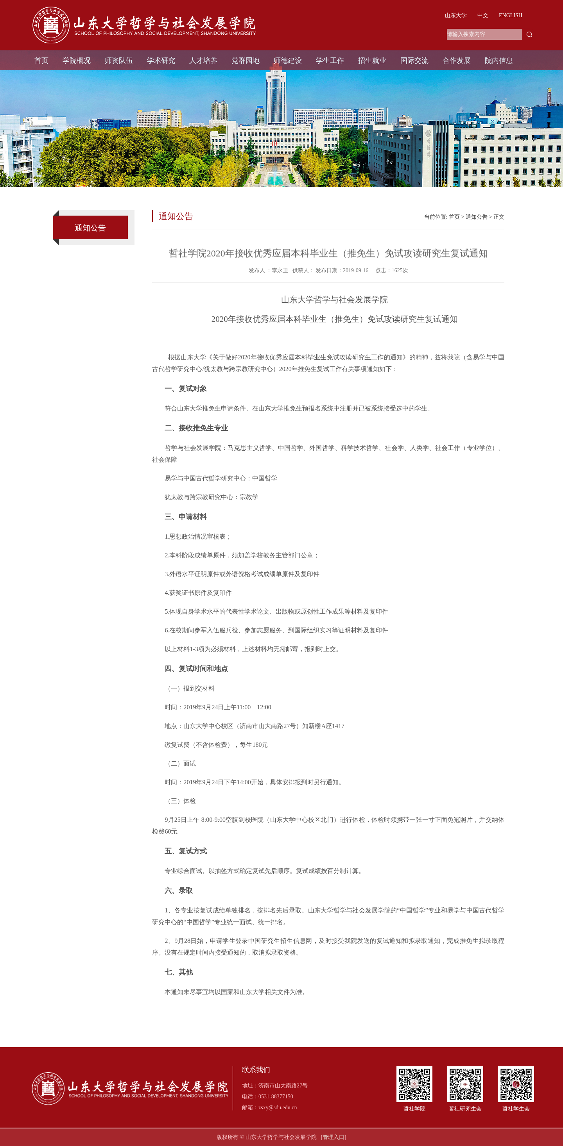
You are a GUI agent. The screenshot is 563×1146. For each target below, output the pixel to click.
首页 (41, 60)
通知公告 (477, 217)
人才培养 (203, 60)
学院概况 (77, 60)
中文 (482, 15)
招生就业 (372, 60)
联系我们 (256, 1070)
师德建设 (288, 60)
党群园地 (245, 60)
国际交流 (414, 60)
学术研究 (161, 60)
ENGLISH (510, 15)
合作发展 (457, 60)
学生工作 (330, 60)
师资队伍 (119, 60)
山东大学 (456, 15)
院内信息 (499, 60)
